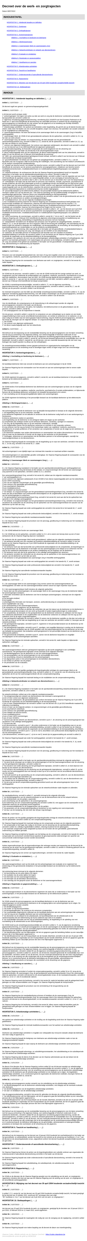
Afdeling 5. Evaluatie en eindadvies (23, 54)
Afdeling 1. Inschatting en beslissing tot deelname (28, 38)
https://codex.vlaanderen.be (55, 1234)
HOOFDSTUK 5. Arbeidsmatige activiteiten (22, 66)
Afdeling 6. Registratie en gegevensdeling (26, 58)
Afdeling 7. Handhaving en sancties (23, 62)
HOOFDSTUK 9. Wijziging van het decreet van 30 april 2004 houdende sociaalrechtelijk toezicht (40, 83)
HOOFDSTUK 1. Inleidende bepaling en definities (24, 22)
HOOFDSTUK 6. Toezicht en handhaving (21, 70)
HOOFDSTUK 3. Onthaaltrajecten (19, 31)
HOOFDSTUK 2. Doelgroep (16, 26)
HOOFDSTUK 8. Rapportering (17, 79)
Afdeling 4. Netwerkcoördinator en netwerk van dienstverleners (33, 50)
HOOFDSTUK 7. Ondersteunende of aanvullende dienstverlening (30, 74)
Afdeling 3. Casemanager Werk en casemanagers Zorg (30, 46)
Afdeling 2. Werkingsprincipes (21, 42)
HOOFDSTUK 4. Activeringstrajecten (20, 35)
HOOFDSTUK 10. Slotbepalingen (18, 87)
